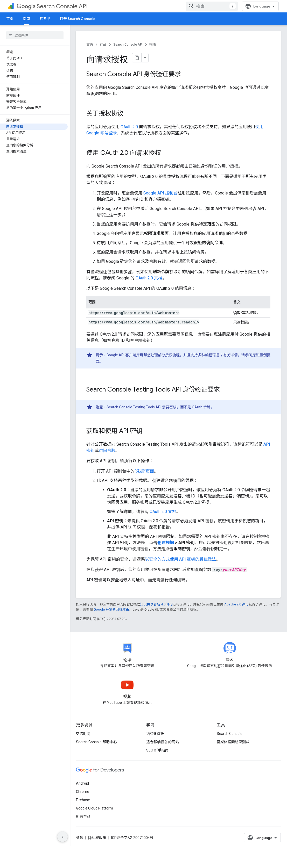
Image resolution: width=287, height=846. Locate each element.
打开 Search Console (77, 18)
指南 (152, 44)
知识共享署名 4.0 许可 (156, 604)
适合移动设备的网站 (162, 742)
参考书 (44, 18)
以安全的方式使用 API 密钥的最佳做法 (180, 559)
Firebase (83, 800)
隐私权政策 (97, 838)
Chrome (82, 792)
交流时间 (83, 734)
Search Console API (52, 6)
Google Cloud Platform (94, 808)
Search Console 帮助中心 (96, 742)
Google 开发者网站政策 (111, 609)
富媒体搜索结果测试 (233, 742)
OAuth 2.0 (129, 126)
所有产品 (83, 816)
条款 (79, 838)
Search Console (229, 734)
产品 (103, 44)
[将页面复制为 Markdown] (137, 57)
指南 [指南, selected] (26, 18)
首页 (9, 18)
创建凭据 (166, 542)
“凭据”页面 (144, 471)
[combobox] (212, 6)
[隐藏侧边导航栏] (62, 836)
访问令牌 (107, 450)
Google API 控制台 (160, 193)
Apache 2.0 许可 (236, 604)
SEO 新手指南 (157, 750)
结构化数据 (155, 734)
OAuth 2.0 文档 (149, 278)
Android (82, 783)
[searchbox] (35, 35)
